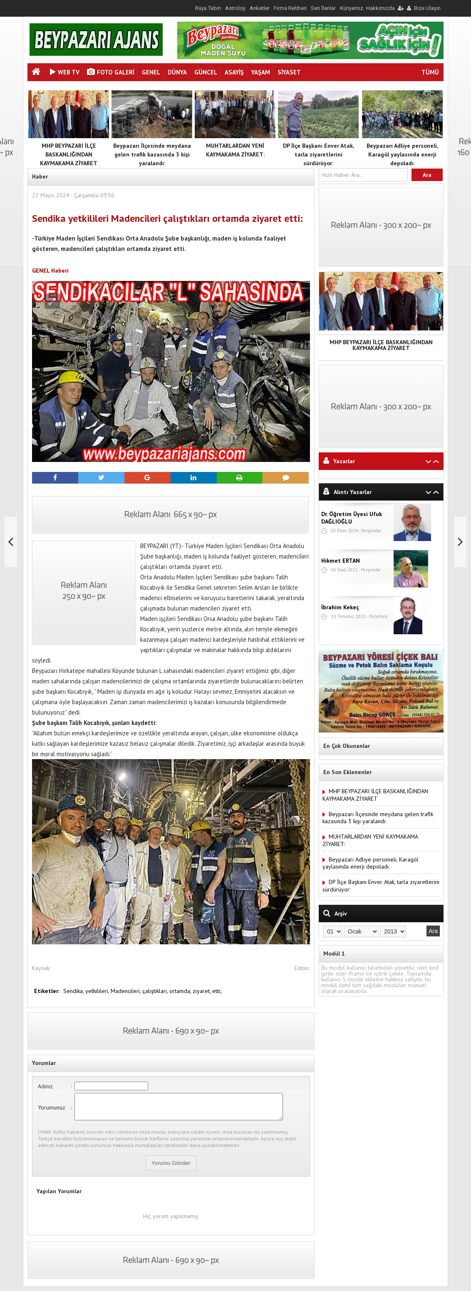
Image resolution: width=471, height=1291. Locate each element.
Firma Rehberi (290, 8)
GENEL (151, 72)
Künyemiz (351, 8)
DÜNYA (177, 72)
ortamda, (181, 991)
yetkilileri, (98, 991)
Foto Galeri (110, 72)
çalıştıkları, (155, 991)
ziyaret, (202, 991)
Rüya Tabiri (208, 8)
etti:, (217, 991)
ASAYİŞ (234, 72)
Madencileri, (126, 991)
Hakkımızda (380, 8)
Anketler (260, 8)
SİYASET (289, 72)
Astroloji (235, 8)
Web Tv (64, 72)
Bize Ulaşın (427, 8)
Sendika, (74, 991)
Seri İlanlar (323, 8)
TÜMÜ (430, 72)
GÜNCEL (205, 72)
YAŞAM (260, 72)
